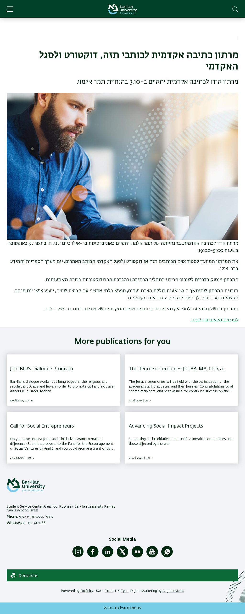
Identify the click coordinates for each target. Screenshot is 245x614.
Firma (109, 591)
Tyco (124, 591)
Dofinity (86, 591)
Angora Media (173, 591)
